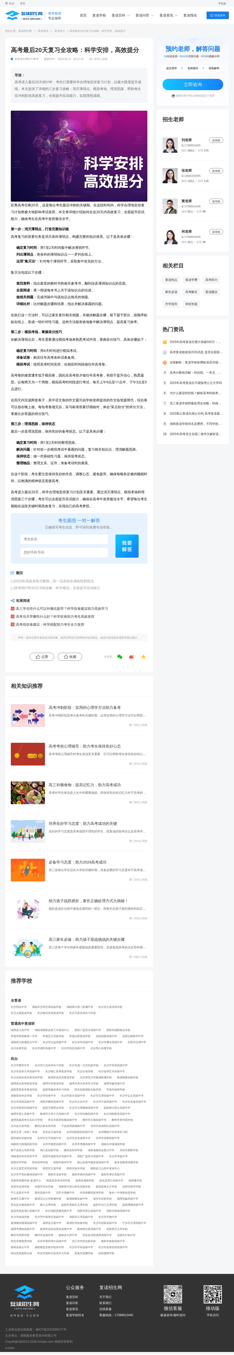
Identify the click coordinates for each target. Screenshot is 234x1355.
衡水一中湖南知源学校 (122, 1192)
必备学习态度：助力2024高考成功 (78, 862)
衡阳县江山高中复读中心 (105, 1168)
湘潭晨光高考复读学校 (24, 1083)
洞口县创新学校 (49, 1150)
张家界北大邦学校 (117, 1229)
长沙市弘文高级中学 (132, 1095)
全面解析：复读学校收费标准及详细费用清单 (196, 362)
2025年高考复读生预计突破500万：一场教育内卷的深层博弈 (196, 342)
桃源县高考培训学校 (58, 1180)
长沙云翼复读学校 (21, 1013)
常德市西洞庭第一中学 (24, 1036)
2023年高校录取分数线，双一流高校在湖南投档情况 (54, 581)
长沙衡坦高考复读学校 (50, 1013)
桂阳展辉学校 (106, 1253)
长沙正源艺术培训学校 (24, 1168)
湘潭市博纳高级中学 (23, 1229)
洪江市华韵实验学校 (84, 1241)
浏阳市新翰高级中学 (118, 1210)
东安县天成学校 (52, 1132)
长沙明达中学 (19, 1007)
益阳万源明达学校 (53, 1107)
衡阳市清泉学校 (57, 1174)
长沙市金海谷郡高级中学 (113, 1247)
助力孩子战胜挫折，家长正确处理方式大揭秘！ (88, 901)
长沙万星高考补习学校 (82, 1013)
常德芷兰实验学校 (53, 1036)
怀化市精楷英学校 (21, 1241)
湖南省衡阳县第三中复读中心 (52, 1030)
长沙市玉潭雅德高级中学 (83, 1107)
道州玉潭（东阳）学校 (24, 1132)
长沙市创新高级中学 (105, 1223)
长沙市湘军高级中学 (44, 1048)
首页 (22, 3)
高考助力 (59, 30)
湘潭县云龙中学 (20, 1030)
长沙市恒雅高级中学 (86, 1113)
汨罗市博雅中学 (65, 1192)
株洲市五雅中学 (20, 1198)
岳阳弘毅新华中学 (133, 1036)
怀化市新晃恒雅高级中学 (62, 1120)
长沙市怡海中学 (46, 1095)
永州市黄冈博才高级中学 (52, 1241)
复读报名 (190, 15)
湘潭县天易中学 (52, 1223)
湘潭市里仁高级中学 (23, 1113)
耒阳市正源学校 (52, 1168)
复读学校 (99, 15)
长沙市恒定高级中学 (73, 1048)
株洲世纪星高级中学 (89, 1229)
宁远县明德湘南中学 (73, 1126)
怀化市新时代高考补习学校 (53, 1253)
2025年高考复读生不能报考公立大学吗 (196, 382)
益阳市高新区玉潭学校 (74, 1204)
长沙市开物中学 (107, 1217)
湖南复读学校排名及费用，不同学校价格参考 (196, 423)
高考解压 (191, 292)
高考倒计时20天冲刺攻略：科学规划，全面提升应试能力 (57, 588)
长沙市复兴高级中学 (73, 1095)
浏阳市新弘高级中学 (89, 1210)
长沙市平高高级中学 (81, 1247)
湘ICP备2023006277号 (51, 1329)
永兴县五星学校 (20, 1126)
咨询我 (216, 140)
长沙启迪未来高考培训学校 (27, 1077)
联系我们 (105, 1303)
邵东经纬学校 (40, 1162)
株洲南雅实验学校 (127, 1077)
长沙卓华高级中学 (82, 1042)
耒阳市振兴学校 (76, 1168)
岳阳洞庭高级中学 (106, 1036)
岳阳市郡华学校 (131, 1186)
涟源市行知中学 (126, 1235)
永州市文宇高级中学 (49, 1138)
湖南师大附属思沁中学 (24, 1042)
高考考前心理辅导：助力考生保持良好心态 (85, 746)
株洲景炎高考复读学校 (61, 1077)
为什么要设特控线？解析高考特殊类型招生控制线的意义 (196, 393)
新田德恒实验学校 (21, 1138)
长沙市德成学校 (20, 1217)
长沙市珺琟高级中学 (23, 1101)
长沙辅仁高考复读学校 (58, 1071)
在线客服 (105, 1309)
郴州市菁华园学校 (122, 1120)
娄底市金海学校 (20, 1186)
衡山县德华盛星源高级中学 (93, 1162)
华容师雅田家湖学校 (92, 1192)
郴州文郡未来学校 (45, 1126)
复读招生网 (25, 30)
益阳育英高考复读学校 (24, 1089)
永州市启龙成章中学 (78, 1138)
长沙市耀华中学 (20, 1065)
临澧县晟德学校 (84, 1180)
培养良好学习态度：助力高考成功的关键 (83, 823)
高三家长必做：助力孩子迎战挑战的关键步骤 (87, 939)
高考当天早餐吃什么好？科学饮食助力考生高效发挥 (55, 616)
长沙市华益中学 (118, 1156)
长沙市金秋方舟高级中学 (25, 1071)
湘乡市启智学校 (102, 1198)
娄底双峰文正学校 (106, 1186)
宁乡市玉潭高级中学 (134, 1223)
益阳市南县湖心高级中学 (25, 1210)
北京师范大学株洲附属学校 (96, 1077)
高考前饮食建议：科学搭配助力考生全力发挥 (50, 624)
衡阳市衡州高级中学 (84, 1174)
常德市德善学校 (115, 1089)
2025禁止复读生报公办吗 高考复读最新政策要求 (196, 413)
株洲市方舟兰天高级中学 (54, 1113)
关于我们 (105, 1297)
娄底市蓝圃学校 (84, 1253)
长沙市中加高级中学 (105, 1101)
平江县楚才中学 (20, 1192)
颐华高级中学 (43, 1192)
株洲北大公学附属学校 (48, 1198)
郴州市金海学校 (44, 1235)
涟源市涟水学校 (44, 1186)
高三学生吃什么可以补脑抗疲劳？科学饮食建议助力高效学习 (62, 609)
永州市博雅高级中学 (84, 1144)
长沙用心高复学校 (101, 1048)
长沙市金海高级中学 (134, 1101)
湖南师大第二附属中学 (80, 1007)
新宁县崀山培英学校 (23, 1150)
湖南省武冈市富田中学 (24, 1156)
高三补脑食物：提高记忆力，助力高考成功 (85, 785)
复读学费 (191, 279)
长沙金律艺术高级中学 (111, 1071)
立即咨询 (193, 84)
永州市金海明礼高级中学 (105, 1126)
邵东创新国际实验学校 (88, 1089)
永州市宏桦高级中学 (108, 1138)
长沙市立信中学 (78, 1101)
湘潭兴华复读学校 (53, 1083)
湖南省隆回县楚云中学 (101, 1150)
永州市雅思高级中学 (55, 1144)
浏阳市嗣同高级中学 (52, 1101)
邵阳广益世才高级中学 (88, 1030)
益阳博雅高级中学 (133, 1204)
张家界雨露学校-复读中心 (26, 1180)
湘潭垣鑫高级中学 (127, 1198)
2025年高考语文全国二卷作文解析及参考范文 (196, 434)
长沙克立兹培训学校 (110, 1007)
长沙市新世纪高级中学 (24, 1107)
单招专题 (191, 304)
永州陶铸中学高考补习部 (113, 1132)
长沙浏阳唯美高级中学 (117, 1113)
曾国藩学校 (135, 1180)
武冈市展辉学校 (129, 1150)
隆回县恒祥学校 (73, 1150)
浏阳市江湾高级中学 (81, 1217)
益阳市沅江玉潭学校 (105, 1204)
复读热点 (171, 279)
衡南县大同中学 (68, 1235)
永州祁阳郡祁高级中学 (80, 1132)
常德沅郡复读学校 (79, 1036)
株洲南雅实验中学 (77, 1198)
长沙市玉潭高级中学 (102, 1095)
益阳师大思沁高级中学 (117, 1107)
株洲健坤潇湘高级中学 (24, 1223)
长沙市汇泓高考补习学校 (49, 1065)
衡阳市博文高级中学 (113, 1174)
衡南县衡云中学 (20, 1247)
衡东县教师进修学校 (126, 1162)
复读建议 (211, 292)
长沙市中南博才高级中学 (49, 1217)
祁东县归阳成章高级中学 (97, 1235)
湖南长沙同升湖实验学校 (46, 1007)
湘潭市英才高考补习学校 (83, 1083)
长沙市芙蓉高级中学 (116, 1065)
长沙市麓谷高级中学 (110, 1042)
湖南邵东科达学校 (21, 1095)
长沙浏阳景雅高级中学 (58, 1210)
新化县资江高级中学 (111, 1180)
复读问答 (142, 15)
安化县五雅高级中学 (23, 1204)
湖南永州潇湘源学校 (113, 1144)
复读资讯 (166, 15)
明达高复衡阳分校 (21, 1253)
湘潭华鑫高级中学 (114, 1083)
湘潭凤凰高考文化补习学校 (27, 1120)
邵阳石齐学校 (19, 1162)
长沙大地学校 (85, 1071)
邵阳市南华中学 (62, 1162)
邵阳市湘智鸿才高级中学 (57, 1156)
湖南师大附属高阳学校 (24, 1144)
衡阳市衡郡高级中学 (113, 1241)
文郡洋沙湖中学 (137, 1042)
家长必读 (171, 292)
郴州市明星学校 (20, 1235)
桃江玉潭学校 (48, 1204)
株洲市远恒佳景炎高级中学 (56, 1229)
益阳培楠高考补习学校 (56, 1089)
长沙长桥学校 (19, 1048)
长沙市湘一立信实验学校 (83, 1065)
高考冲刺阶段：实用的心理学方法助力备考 (85, 707)
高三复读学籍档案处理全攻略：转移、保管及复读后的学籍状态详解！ (196, 403)
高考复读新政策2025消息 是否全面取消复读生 (196, 352)
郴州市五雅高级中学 (94, 1120)
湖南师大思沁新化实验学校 (74, 1186)
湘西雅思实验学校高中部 (49, 1247)
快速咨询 (220, 15)
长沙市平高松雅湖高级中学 (27, 1174)
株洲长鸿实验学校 (77, 1223)
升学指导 (171, 304)
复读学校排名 (75, 1315)
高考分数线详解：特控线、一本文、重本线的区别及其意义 (196, 372)
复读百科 (118, 15)
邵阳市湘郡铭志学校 (118, 1030)
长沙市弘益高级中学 (55, 1042)
